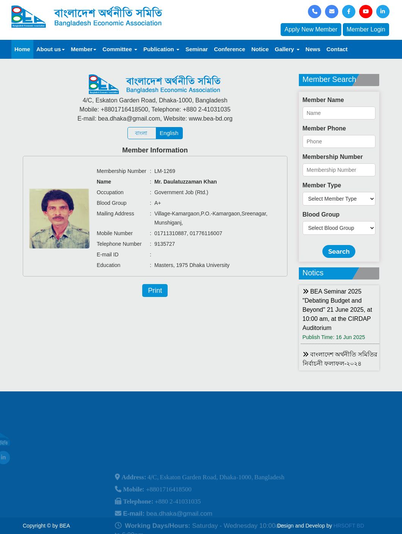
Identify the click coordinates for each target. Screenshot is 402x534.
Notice (260, 49)
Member (84, 49)
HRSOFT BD (348, 526)
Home (22, 49)
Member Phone (324, 128)
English (169, 133)
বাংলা (141, 133)
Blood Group (321, 214)
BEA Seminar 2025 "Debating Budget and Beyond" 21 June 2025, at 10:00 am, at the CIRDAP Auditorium (337, 309)
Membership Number (333, 157)
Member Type (322, 185)
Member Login (366, 29)
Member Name (323, 100)
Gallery (287, 49)
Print (155, 290)
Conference (229, 49)
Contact (337, 49)
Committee (119, 49)
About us (50, 49)
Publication (161, 49)
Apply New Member (311, 29)
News (313, 49)
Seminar (196, 49)
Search (339, 251)
